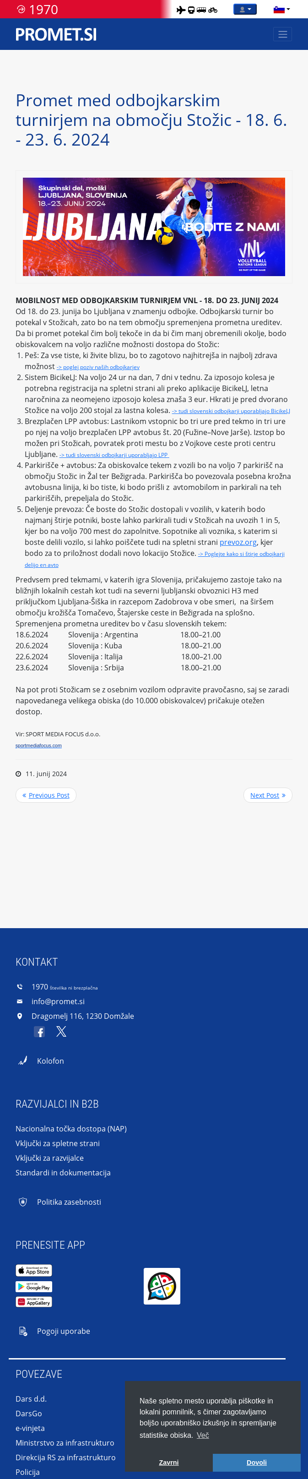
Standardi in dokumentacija (63, 1173)
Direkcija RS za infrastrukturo (66, 1457)
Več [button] (203, 1435)
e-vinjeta (30, 1428)
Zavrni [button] (168, 1462)
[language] (279, 9)
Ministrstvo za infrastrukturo (65, 1443)
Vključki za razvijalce (50, 1158)
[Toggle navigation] (282, 34)
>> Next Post (267, 795)
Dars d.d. (31, 1399)
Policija (28, 1472)
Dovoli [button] (257, 1462)
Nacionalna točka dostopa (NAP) (71, 1129)
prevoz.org (238, 542)
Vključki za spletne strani (58, 1143)
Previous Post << (46, 795)
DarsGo (29, 1413)
